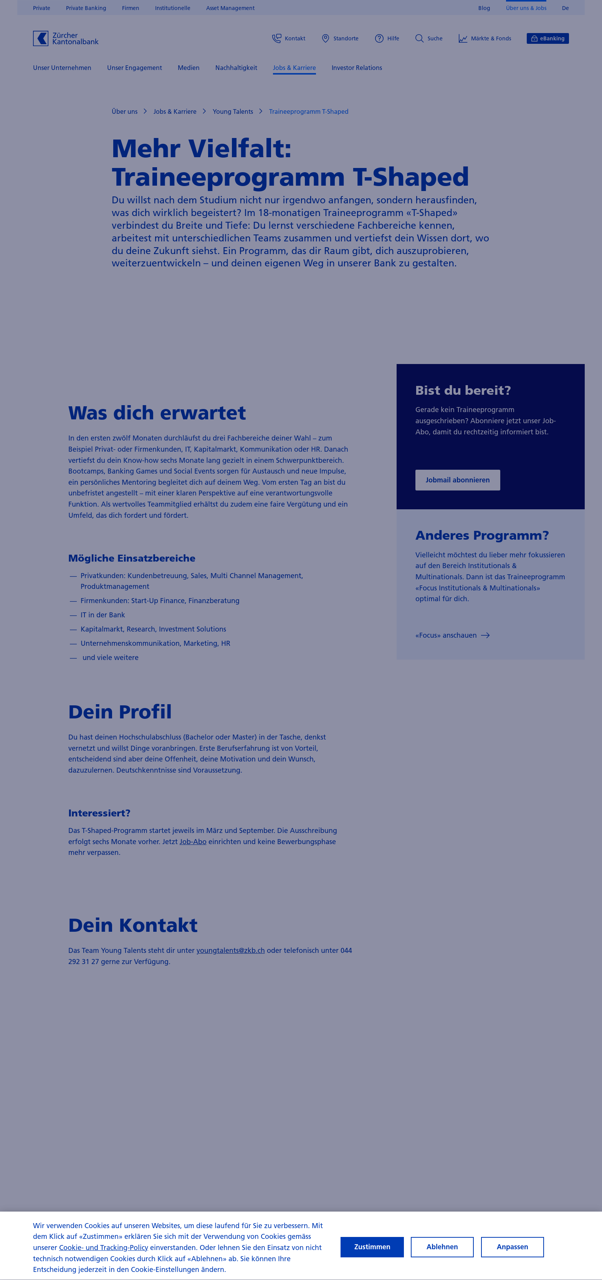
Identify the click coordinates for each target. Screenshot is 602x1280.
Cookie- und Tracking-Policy (103, 1254)
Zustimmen (372, 1253)
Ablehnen (442, 1253)
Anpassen (512, 1253)
